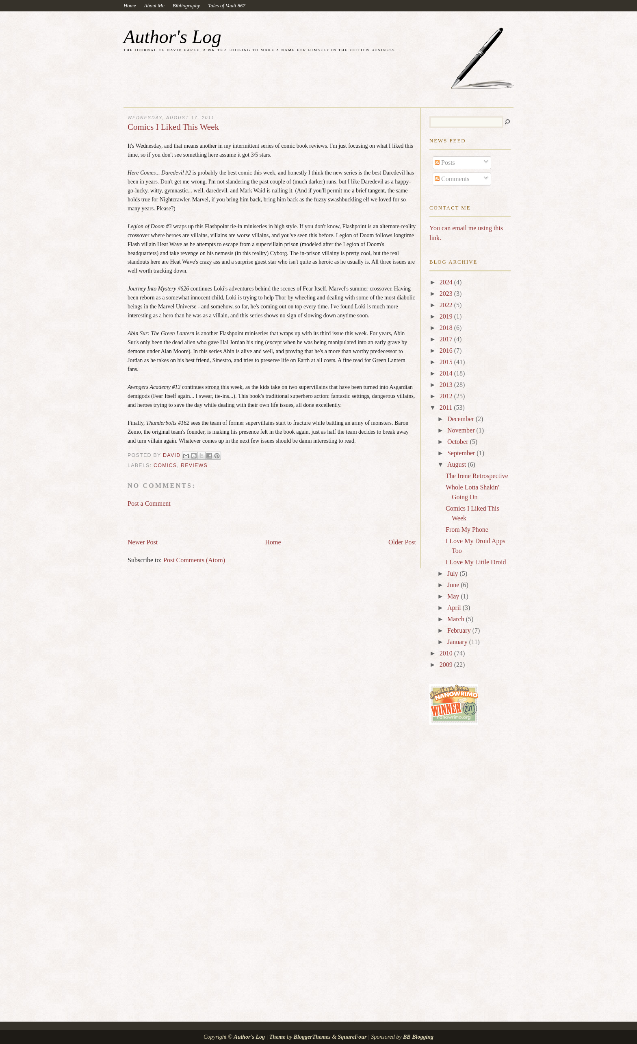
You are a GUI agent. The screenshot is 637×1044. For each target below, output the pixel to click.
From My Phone (467, 529)
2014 (447, 373)
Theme (277, 1037)
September (462, 453)
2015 (447, 361)
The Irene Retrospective (477, 475)
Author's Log (172, 36)
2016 (447, 350)
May (454, 596)
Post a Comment (149, 503)
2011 (447, 407)
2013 (447, 384)
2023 (447, 293)
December (461, 418)
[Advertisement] (223, 519)
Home (130, 6)
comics (165, 465)
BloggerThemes (312, 1037)
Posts (445, 162)
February (459, 630)
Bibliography (186, 6)
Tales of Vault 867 (226, 6)
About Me (154, 6)
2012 (447, 396)
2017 (447, 339)
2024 (447, 282)
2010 (447, 653)
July (453, 573)
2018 (447, 327)
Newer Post (143, 542)
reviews (194, 465)
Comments (452, 178)
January (458, 641)
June (454, 584)
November (462, 430)
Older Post (402, 542)
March (456, 619)
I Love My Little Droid (476, 562)
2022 (447, 304)
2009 (447, 664)
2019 (447, 316)
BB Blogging (418, 1037)
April (455, 607)
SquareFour (352, 1037)
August (457, 464)
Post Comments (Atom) (194, 560)
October (458, 441)
